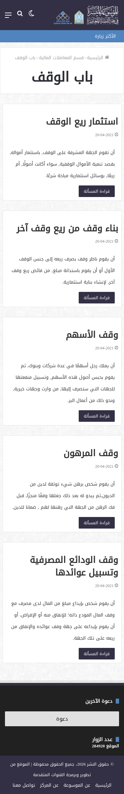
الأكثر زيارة (105, 36)
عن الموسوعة (76, 785)
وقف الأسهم (92, 334)
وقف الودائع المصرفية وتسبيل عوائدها (74, 566)
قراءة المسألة (97, 191)
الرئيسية (98, 57)
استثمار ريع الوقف (82, 121)
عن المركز (49, 785)
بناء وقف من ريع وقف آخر (67, 228)
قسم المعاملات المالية (61, 57)
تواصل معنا (24, 785)
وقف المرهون (90, 453)
